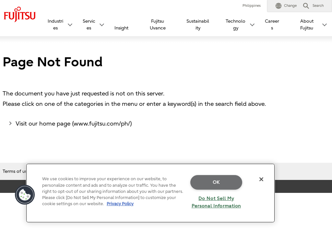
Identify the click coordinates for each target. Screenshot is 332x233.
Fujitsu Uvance (158, 24)
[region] (150, 193)
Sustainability (197, 24)
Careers (272, 24)
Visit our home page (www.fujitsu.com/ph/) (74, 123)
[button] (286, 6)
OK (216, 182)
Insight (121, 28)
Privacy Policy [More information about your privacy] (120, 203)
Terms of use (16, 171)
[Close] (261, 179)
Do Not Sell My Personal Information (216, 202)
